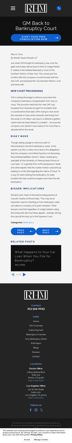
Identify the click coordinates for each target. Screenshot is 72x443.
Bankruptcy (28, 222)
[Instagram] (36, 410)
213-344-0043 (36, 308)
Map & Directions (36, 380)
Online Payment (36, 330)
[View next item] (24, 274)
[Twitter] (41, 410)
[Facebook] (30, 410)
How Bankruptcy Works (36, 339)
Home (36, 321)
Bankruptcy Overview (36, 334)
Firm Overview (36, 326)
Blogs (36, 348)
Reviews (36, 352)
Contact (36, 356)
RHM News (36, 343)
